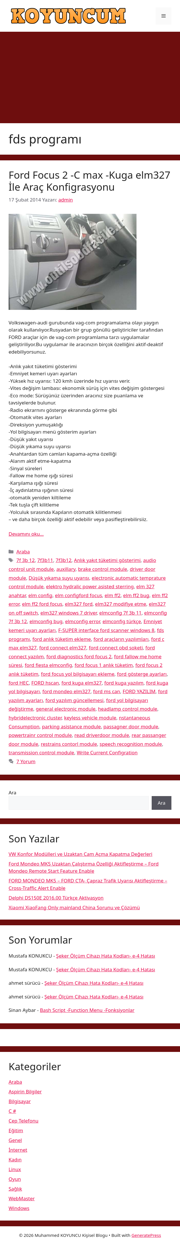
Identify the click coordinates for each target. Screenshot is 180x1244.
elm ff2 (113, 595)
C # (12, 1111)
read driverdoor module (101, 735)
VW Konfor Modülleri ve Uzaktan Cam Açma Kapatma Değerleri (80, 854)
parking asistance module (71, 726)
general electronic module (66, 708)
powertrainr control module (40, 735)
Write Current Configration (107, 752)
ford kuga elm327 (82, 682)
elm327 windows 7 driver (68, 612)
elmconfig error (82, 621)
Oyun (15, 1179)
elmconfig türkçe (121, 621)
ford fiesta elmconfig (48, 665)
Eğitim (16, 1130)
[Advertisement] (90, 75)
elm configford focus (78, 595)
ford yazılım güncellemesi (75, 700)
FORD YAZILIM (139, 691)
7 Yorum (25, 761)
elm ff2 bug (136, 595)
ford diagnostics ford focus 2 (78, 656)
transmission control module (41, 752)
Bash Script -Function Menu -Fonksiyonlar (87, 1010)
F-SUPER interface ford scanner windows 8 (106, 630)
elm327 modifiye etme (120, 604)
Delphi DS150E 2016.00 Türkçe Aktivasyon (56, 897)
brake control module (102, 569)
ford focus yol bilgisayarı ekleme (77, 674)
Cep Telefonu (23, 1120)
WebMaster (22, 1198)
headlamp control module (127, 708)
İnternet (18, 1150)
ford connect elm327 (62, 647)
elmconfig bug (45, 621)
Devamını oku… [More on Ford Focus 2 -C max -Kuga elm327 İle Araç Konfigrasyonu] (26, 534)
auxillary (66, 569)
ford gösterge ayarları (142, 674)
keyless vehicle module (90, 717)
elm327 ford (79, 604)
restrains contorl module (69, 744)
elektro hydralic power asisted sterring (90, 586)
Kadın (15, 1159)
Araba (23, 551)
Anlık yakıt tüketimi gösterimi (107, 560)
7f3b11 (45, 560)
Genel (15, 1140)
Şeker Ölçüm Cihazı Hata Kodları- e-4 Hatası (105, 955)
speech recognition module (131, 744)
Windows (19, 1208)
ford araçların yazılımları (121, 639)
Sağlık (15, 1188)
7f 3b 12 (25, 560)
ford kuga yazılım (124, 682)
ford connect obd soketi (116, 647)
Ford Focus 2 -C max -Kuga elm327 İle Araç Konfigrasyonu (89, 181)
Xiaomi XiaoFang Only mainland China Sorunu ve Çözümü (74, 907)
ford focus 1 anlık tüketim (104, 665)
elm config (40, 595)
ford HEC (19, 682)
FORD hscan (45, 682)
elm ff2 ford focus (42, 604)
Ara (12, 792)
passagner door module (130, 726)
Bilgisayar (20, 1101)
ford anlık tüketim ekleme (61, 639)
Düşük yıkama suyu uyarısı (59, 578)
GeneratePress (146, 1235)
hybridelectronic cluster (35, 717)
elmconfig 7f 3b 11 (120, 612)
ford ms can (106, 691)
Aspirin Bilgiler (25, 1091)
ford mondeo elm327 (66, 691)
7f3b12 (63, 560)
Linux (15, 1169)
